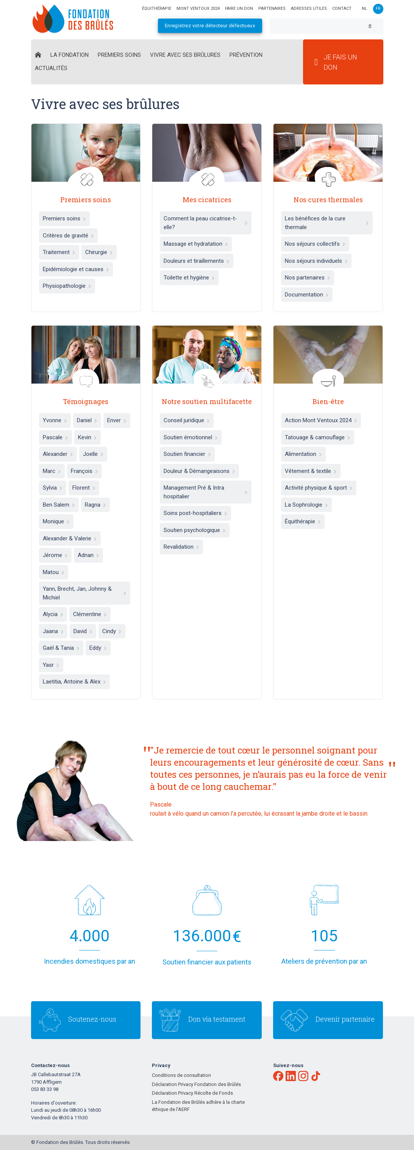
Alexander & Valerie (70, 538)
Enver (117, 420)
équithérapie (156, 8)
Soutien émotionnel (191, 437)
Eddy (98, 647)
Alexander (58, 454)
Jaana (53, 631)
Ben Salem (59, 504)
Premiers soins (64, 218)
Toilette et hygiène (189, 277)
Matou (53, 572)
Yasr (51, 665)
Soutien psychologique (195, 530)
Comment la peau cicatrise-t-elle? (206, 223)
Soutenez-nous (92, 1019)
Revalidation (181, 546)
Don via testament (216, 1019)
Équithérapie (303, 521)
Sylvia (52, 487)
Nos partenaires (307, 277)
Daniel (87, 420)
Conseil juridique (187, 420)
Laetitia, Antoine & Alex (74, 681)
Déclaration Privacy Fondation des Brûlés (196, 1084)
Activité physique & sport (319, 487)
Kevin (87, 437)
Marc (52, 471)
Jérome (55, 555)
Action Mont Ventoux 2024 (321, 420)
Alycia (53, 614)
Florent (83, 487)
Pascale (55, 437)
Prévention (246, 54)
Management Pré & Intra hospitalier (206, 492)
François (84, 471)
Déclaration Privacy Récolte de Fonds (192, 1093)
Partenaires (272, 8)
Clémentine (90, 614)
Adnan (88, 555)
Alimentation (303, 454)
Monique (56, 521)
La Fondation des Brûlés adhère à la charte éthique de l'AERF (198, 1106)
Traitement (59, 252)
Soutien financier (187, 454)
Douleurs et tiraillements (197, 260)
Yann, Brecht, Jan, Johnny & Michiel (85, 593)
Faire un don (239, 8)
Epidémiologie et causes (76, 269)
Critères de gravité (68, 235)
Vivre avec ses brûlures (185, 54)
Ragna (95, 504)
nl (364, 8)
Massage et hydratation (196, 243)
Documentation (307, 294)
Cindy (112, 631)
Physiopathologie (67, 285)
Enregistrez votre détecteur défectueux (210, 25)
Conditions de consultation (181, 1075)
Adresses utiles (309, 8)
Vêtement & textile (311, 471)
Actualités (51, 68)
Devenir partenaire (345, 1019)
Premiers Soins (119, 54)
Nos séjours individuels (316, 260)
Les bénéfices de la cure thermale (327, 223)
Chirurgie (99, 252)
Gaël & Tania (61, 647)
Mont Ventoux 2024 (198, 8)
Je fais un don (335, 62)
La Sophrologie (306, 504)
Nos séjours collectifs (315, 243)
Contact (342, 8)
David (82, 631)
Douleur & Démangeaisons (199, 471)
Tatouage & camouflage (317, 437)
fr (378, 8)
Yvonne (55, 420)
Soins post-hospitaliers (195, 513)
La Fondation (69, 54)
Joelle (93, 454)
